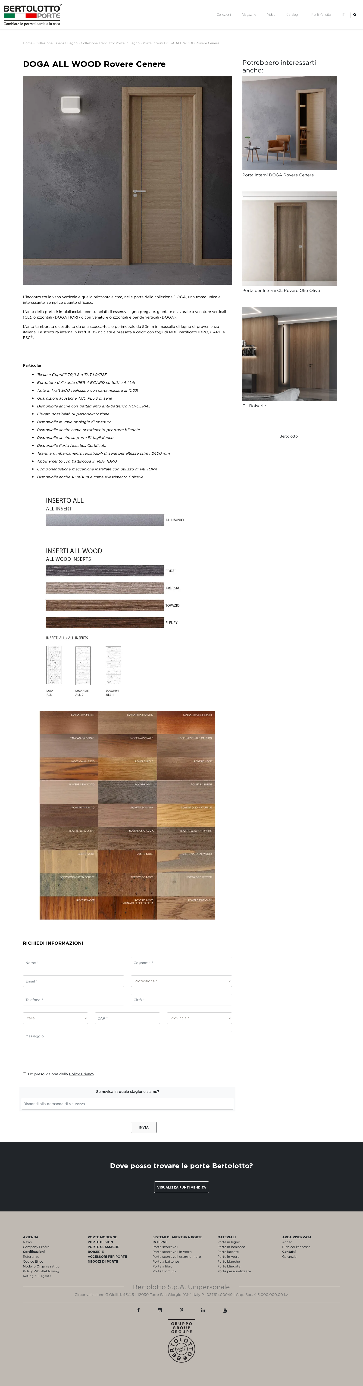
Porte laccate (228, 1251)
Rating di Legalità (37, 1276)
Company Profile (36, 1246)
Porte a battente (166, 1261)
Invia (144, 1127)
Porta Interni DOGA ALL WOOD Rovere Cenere (181, 43)
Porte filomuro (164, 1271)
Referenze (31, 1256)
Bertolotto (288, 436)
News (27, 1242)
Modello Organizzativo (41, 1266)
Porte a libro (162, 1266)
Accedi (287, 1242)
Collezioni (224, 14)
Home (27, 43)
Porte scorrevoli (165, 1246)
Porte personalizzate (234, 1271)
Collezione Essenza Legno (57, 43)
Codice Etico (33, 1261)
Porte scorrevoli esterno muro (177, 1256)
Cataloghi (293, 14)
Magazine (249, 14)
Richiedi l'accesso (296, 1246)
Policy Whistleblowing (41, 1271)
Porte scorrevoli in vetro (172, 1251)
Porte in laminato (231, 1246)
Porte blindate (228, 1266)
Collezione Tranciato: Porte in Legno (110, 43)
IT (343, 14)
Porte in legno (228, 1242)
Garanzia (289, 1256)
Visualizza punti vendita (181, 1187)
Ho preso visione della (58, 1074)
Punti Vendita (321, 14)
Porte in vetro (228, 1256)
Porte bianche (228, 1261)
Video (271, 14)
